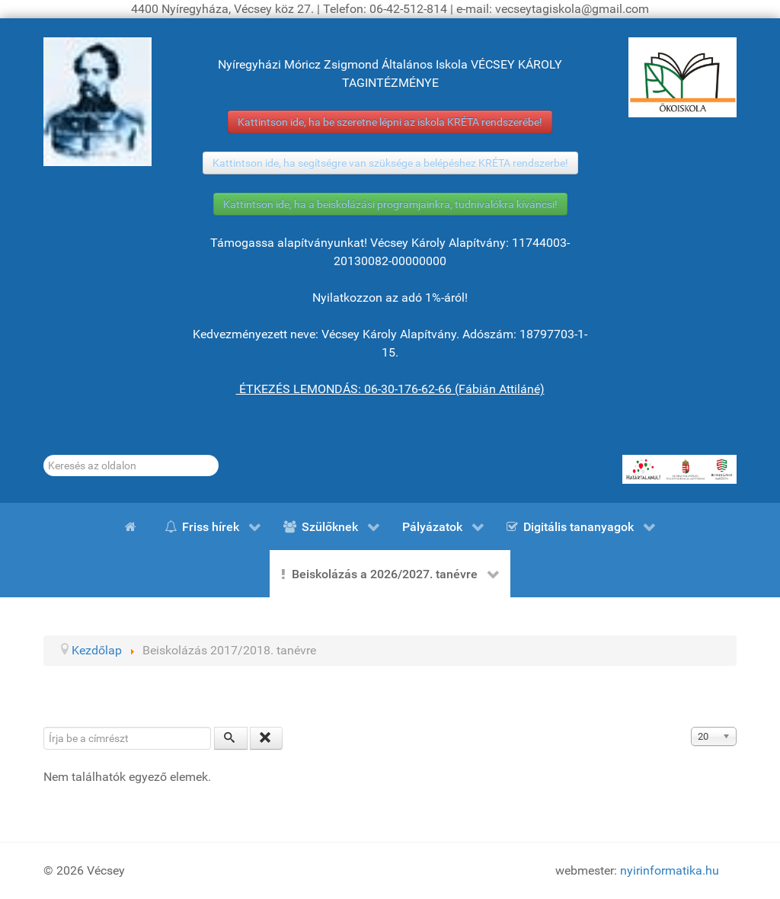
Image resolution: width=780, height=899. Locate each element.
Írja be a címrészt (43, 727)
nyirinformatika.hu (669, 870)
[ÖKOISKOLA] (682, 77)
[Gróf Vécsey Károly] (97, 101)
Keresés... (43, 455)
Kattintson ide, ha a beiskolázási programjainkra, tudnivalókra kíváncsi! (390, 204)
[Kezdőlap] (133, 526)
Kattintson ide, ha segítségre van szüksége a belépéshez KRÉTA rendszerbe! (390, 163)
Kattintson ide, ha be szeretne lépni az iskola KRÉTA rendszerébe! (390, 122)
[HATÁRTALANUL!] (679, 469)
